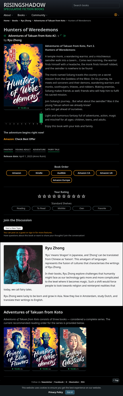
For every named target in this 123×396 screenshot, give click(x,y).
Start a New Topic (13, 228)
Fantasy (8, 149)
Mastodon (74, 382)
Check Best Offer (25, 139)
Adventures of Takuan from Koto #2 (32, 36)
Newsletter (46, 382)
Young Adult (23, 149)
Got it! (70, 392)
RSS (83, 382)
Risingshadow (24, 6)
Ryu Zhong (14, 40)
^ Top (115, 380)
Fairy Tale (53, 149)
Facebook (59, 382)
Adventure (39, 149)
